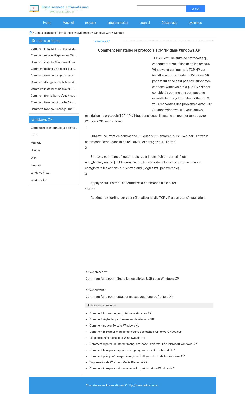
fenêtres (36, 165)
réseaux (90, 22)
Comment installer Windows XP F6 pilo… (54, 89)
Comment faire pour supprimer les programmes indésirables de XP (132, 350)
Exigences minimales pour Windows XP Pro (118, 338)
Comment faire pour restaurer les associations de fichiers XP (130, 297)
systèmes (195, 22)
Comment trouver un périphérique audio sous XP (121, 313)
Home (47, 22)
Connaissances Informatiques (54, 32)
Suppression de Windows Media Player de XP (119, 362)
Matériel (68, 22)
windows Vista (40, 172)
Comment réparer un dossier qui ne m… (54, 69)
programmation (118, 22)
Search (195, 8)
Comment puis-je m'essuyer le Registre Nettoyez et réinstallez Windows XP (137, 356)
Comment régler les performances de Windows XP (122, 319)
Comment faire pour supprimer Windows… (54, 75)
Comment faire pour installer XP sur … (54, 102)
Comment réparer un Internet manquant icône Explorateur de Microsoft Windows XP (143, 344)
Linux (34, 135)
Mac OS (36, 142)
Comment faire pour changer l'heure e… (54, 109)
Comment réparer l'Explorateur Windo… (54, 55)
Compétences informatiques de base (54, 128)
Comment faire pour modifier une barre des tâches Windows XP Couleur (136, 331)
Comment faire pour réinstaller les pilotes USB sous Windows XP (133, 279)
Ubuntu (35, 150)
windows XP (102, 32)
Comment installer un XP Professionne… (54, 48)
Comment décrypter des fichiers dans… (54, 82)
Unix (33, 157)
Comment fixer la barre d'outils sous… (54, 95)
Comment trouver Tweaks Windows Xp (115, 325)
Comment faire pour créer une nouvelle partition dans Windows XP (132, 368)
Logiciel (145, 22)
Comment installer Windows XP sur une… (54, 62)
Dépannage (169, 22)
